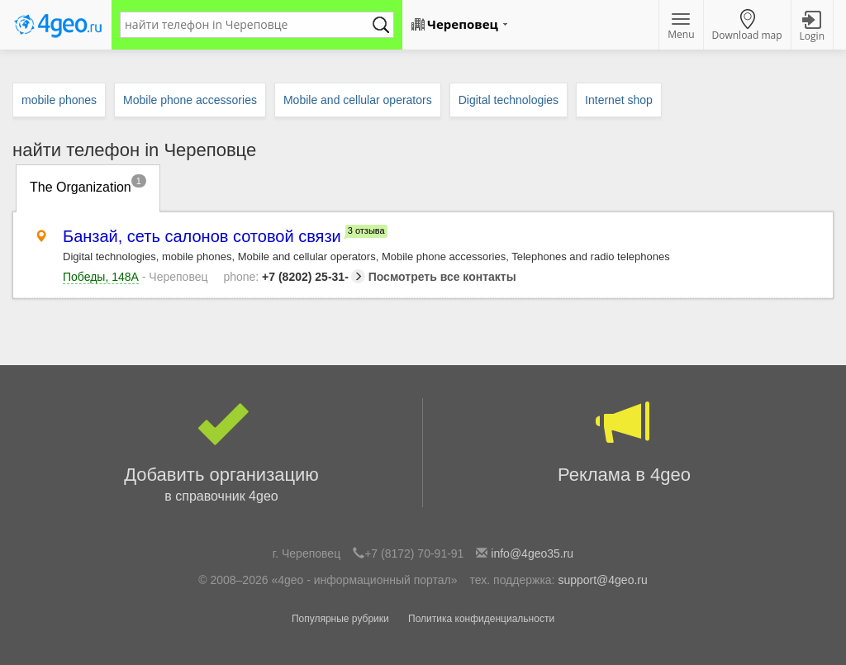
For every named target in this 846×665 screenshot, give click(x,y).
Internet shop (619, 100)
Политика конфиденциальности (481, 619)
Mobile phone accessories (190, 100)
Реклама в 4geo (624, 441)
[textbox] (249, 25)
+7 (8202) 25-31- (293, 276)
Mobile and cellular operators (357, 100)
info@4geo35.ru (532, 553)
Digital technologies (508, 100)
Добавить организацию (221, 452)
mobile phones (59, 100)
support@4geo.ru (602, 580)
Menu (681, 27)
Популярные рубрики (340, 619)
